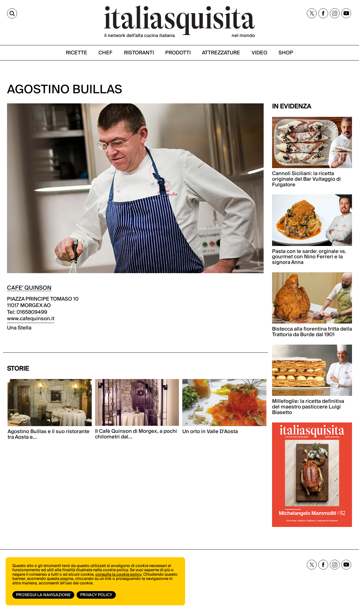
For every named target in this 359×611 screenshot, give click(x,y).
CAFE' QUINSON (29, 288)
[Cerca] (12, 13)
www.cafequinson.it (30, 318)
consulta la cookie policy (118, 574)
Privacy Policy (96, 595)
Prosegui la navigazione (43, 595)
